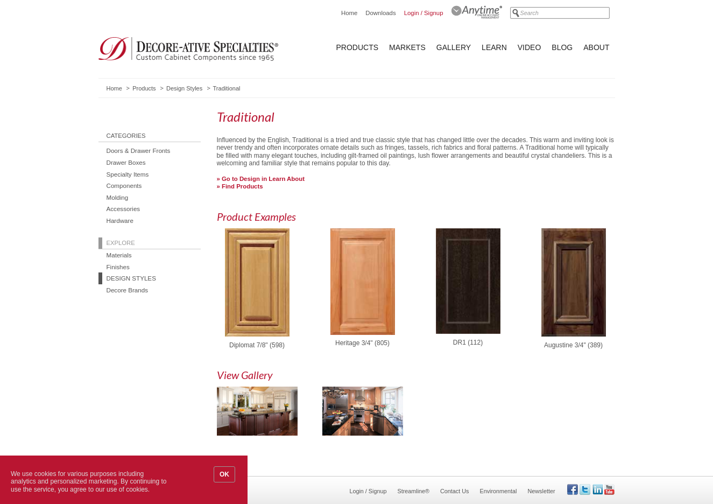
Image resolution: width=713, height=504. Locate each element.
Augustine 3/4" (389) (573, 345)
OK (224, 474)
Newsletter (541, 491)
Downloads (380, 13)
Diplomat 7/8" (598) (257, 345)
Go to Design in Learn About (263, 179)
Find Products (242, 186)
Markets (407, 47)
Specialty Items (128, 174)
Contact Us (454, 491)
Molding (118, 197)
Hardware (120, 220)
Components (124, 185)
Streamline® (414, 491)
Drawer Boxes (126, 162)
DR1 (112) (468, 342)
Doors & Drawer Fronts (139, 150)
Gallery (453, 47)
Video (529, 47)
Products (357, 47)
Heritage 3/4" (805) (362, 343)
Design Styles (184, 88)
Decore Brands (128, 289)
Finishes (118, 266)
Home (349, 13)
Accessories (123, 208)
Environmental (498, 491)
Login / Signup (423, 13)
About (596, 47)
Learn (494, 47)
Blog (562, 47)
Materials (119, 254)
